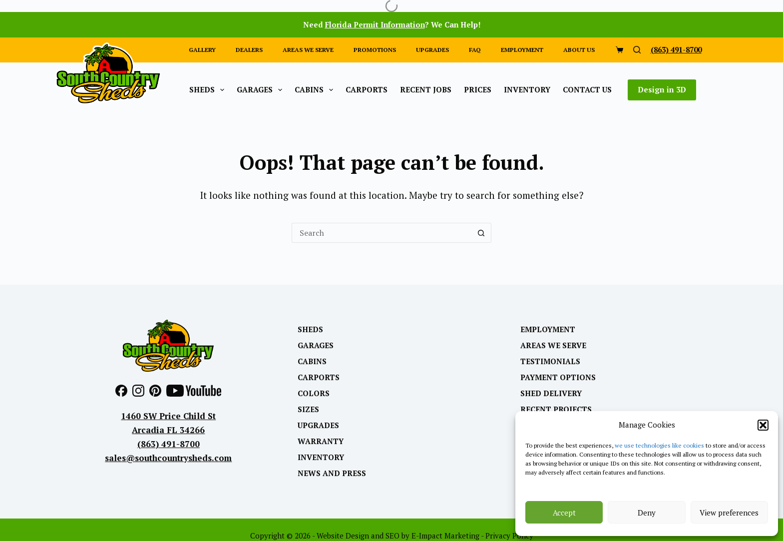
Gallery (202, 49)
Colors (314, 393)
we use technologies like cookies (659, 445)
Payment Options (558, 377)
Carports (367, 89)
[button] (763, 425)
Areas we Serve (308, 49)
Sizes (308, 409)
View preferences (729, 513)
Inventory (527, 89)
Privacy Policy (509, 536)
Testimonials (550, 361)
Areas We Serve (553, 345)
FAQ (475, 49)
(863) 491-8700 (676, 49)
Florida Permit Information (375, 24)
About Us (579, 49)
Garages (261, 90)
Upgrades (432, 49)
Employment (522, 49)
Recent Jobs (425, 89)
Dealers (249, 49)
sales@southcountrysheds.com (168, 458)
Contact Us (587, 89)
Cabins (316, 90)
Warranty (321, 441)
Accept (564, 513)
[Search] (637, 49)
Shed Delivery (551, 393)
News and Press (332, 473)
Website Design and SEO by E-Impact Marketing (398, 536)
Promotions (375, 49)
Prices (477, 89)
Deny (647, 513)
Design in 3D (662, 89)
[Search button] (481, 233)
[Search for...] (381, 233)
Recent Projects (556, 409)
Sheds (208, 90)
